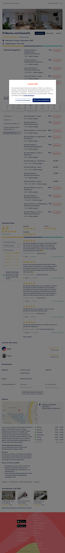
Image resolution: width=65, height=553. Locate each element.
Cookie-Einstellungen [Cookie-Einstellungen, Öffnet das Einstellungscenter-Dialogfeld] (23, 100)
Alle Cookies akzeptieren (41, 100)
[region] (32, 92)
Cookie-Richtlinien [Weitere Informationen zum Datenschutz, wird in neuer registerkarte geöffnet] (28, 95)
